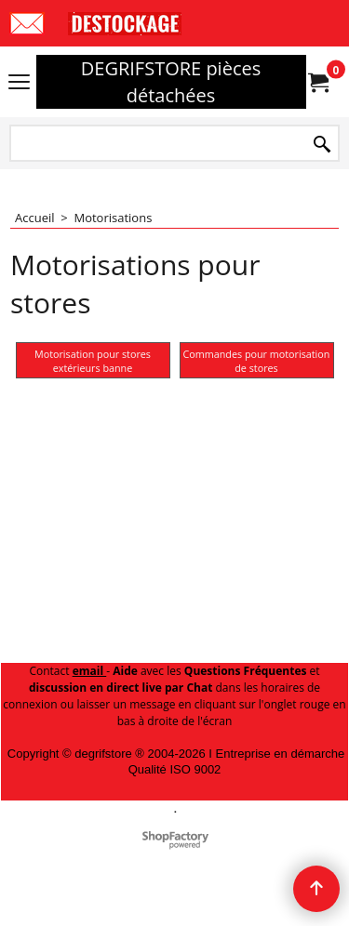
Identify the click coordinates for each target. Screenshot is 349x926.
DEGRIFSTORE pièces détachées (171, 82)
